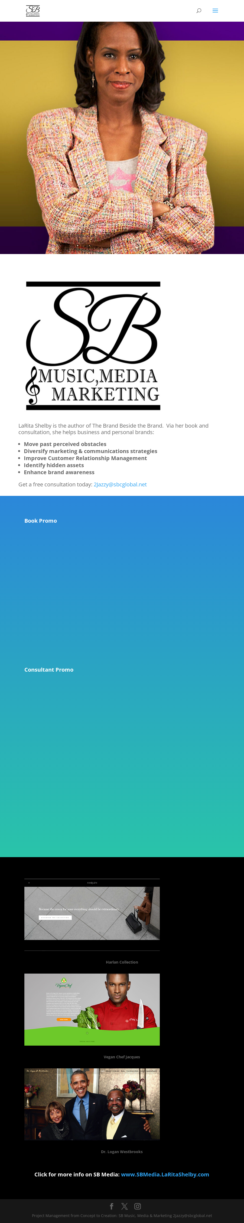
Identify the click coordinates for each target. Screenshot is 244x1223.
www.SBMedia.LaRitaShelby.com (165, 1174)
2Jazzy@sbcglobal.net (120, 484)
